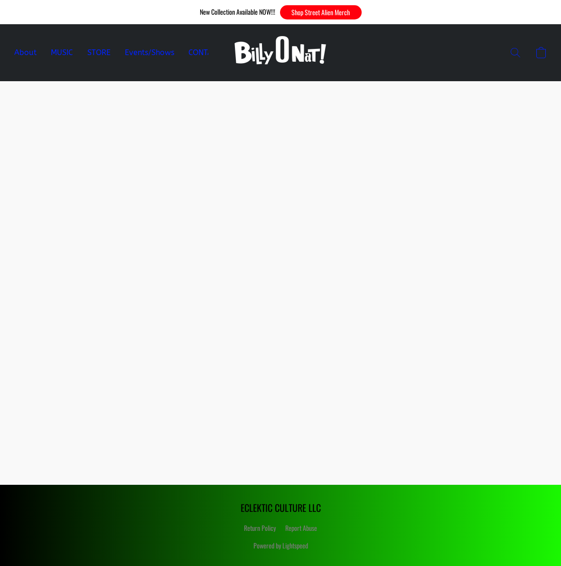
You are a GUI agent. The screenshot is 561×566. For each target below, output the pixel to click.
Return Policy (260, 528)
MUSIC (62, 52)
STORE (99, 52)
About (25, 52)
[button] (321, 12)
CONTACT (205, 52)
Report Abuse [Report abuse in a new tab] (301, 528)
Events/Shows (149, 52)
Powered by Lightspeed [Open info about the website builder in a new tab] (280, 545)
